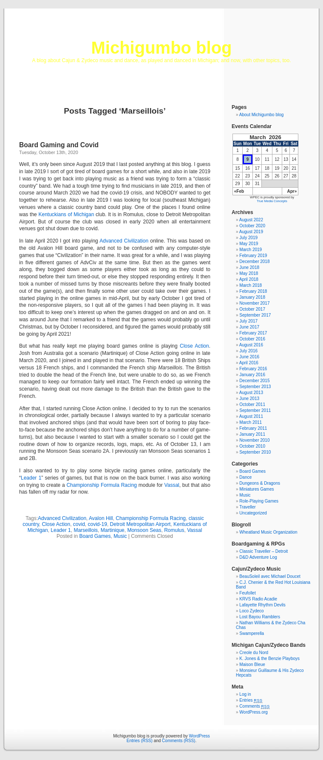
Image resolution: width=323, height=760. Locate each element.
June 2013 (249, 398)
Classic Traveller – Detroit (263, 551)
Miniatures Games (256, 489)
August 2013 (251, 392)
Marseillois (86, 530)
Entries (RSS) (140, 740)
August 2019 (251, 231)
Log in (245, 694)
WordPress (199, 736)
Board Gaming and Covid (59, 145)
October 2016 (252, 339)
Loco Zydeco (251, 611)
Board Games (94, 536)
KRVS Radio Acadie (258, 599)
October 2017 (252, 309)
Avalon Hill (101, 518)
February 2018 (253, 291)
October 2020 (252, 225)
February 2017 (253, 333)
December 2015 (254, 380)
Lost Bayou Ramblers (259, 616)
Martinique (113, 530)
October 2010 (252, 446)
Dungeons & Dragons (259, 483)
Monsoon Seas (144, 530)
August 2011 (251, 416)
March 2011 (250, 422)
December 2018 (254, 261)
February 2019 (253, 255)
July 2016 (248, 351)
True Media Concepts (272, 201)
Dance (245, 477)
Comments (254, 706)
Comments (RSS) (178, 740)
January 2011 (252, 434)
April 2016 (248, 362)
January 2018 (252, 297)
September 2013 (255, 386)
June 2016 (249, 356)
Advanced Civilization (123, 241)
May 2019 (248, 243)
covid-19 (97, 524)
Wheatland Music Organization (268, 532)
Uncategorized (252, 513)
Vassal (171, 485)
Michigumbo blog (161, 47)
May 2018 (248, 273)
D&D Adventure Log (258, 557)
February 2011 (253, 428)
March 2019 (250, 249)
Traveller (247, 507)
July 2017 (248, 321)
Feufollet (247, 593)
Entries (250, 700)
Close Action (194, 346)
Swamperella (251, 633)
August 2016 (251, 345)
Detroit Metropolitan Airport (140, 524)
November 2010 (254, 440)
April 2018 (248, 279)
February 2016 (253, 368)
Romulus (174, 530)
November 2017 (254, 303)
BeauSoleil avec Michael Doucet (269, 576)
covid (79, 524)
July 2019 (248, 237)
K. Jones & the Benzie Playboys (269, 658)
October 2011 (252, 404)
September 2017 (255, 315)
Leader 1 (31, 478)
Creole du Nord (253, 652)
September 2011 (255, 410)
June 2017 (249, 327)
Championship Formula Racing (101, 485)
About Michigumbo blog (261, 114)
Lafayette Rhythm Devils (262, 605)
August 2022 (251, 219)
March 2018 (250, 285)
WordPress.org (253, 712)
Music (120, 536)
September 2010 (255, 452)
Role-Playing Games (258, 501)
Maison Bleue (252, 664)
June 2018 (249, 267)
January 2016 (252, 374)
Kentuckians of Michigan (66, 214)
